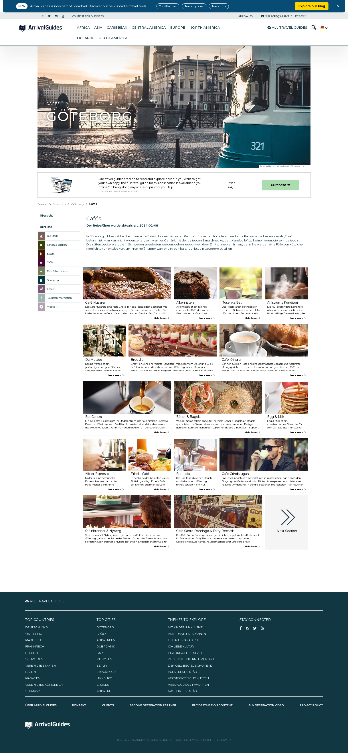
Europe (177, 28)
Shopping (53, 280)
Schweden (59, 204)
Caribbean (117, 28)
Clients (108, 705)
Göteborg (77, 204)
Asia (98, 28)
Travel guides (194, 6)
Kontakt (79, 705)
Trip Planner (167, 6)
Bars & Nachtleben (58, 271)
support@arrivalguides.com (283, 16)
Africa (83, 28)
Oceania (85, 38)
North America (205, 28)
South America (113, 38)
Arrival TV (245, 16)
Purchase (280, 185)
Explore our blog (311, 6)
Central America (149, 28)
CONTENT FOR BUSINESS (88, 16)
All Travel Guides (287, 27)
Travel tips (219, 6)
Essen (50, 253)
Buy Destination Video (266, 705)
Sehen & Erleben (57, 244)
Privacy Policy (311, 705)
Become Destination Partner (153, 705)
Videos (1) (52, 306)
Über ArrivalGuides (40, 705)
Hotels (50, 289)
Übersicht (46, 215)
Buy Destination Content (212, 705)
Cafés (50, 262)
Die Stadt (52, 235)
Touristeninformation (59, 297)
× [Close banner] (338, 6)
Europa (42, 204)
